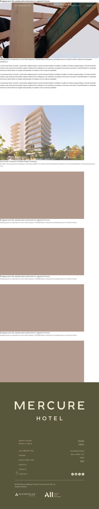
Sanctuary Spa (26, 460)
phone (81, 441)
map (82, 461)
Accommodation (23, 6)
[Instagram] (76, 474)
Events (50, 6)
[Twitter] (79, 474)
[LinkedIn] (83, 474)
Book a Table (25, 444)
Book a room (25, 441)
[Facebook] (72, 474)
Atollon (24, 487)
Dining (39, 6)
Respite (76, 6)
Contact (90, 6)
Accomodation (26, 451)
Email (81, 444)
